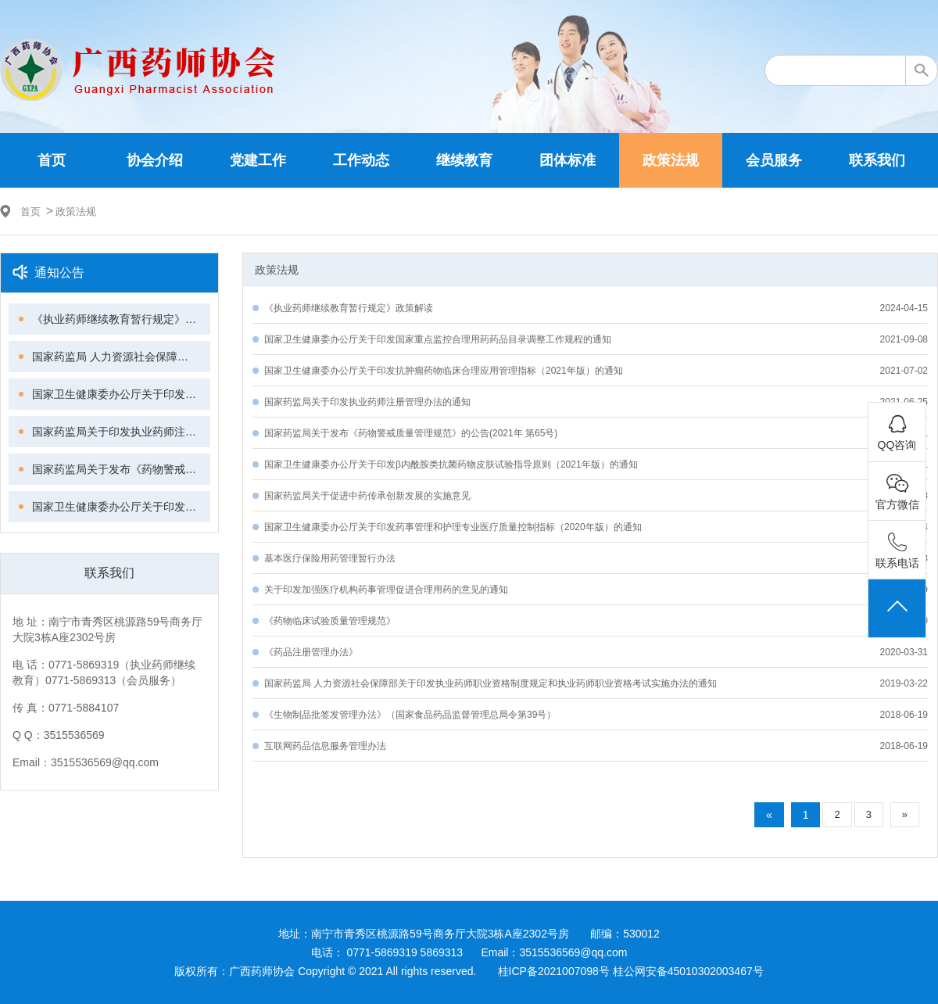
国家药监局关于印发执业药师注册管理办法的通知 (121, 431)
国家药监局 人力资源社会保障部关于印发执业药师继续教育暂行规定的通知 (121, 356)
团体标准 (567, 160)
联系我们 (877, 160)
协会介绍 (155, 160)
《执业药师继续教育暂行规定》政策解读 (121, 319)
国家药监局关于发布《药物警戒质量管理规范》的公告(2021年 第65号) (121, 469)
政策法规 (671, 160)
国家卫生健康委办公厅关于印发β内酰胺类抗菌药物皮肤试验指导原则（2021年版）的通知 (121, 506)
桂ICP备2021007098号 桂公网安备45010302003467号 (631, 971)
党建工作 (258, 160)
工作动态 (361, 160)
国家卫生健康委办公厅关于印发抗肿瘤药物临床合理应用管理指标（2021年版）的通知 (121, 394)
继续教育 (464, 160)
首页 (52, 160)
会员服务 (774, 160)
